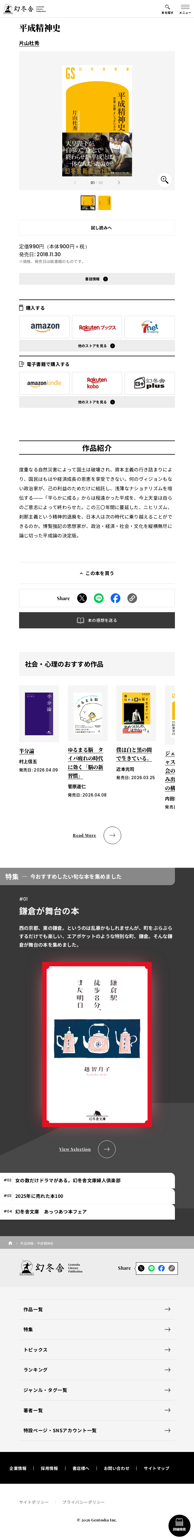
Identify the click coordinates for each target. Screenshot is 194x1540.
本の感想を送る (102, 620)
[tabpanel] (97, 1013)
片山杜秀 (29, 43)
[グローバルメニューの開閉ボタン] (185, 9)
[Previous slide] (75, 182)
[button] (88, 203)
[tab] (87, 1180)
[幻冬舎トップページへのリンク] (24, 9)
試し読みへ (101, 228)
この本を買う (99, 573)
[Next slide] (119, 182)
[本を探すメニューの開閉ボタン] (167, 9)
